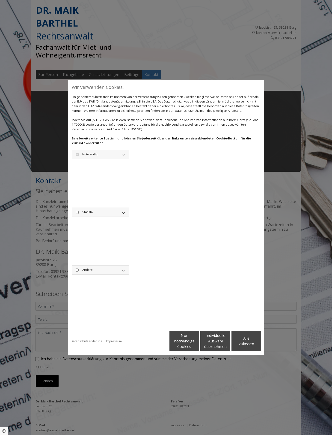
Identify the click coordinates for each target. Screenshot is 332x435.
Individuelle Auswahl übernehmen (196, 341)
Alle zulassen (240, 341)
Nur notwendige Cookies (152, 341)
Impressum (114, 341)
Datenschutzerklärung (86, 341)
